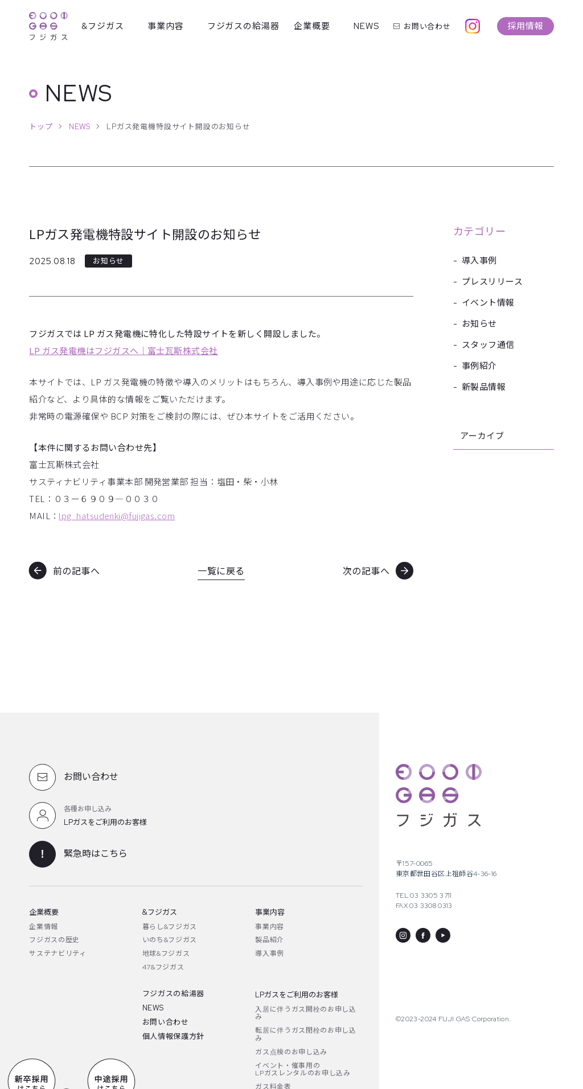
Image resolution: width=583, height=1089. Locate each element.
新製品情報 (484, 387)
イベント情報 (488, 303)
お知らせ (479, 324)
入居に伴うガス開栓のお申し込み (305, 1013)
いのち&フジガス (169, 939)
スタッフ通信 (488, 345)
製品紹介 (269, 939)
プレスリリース (492, 281)
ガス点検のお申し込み (291, 1052)
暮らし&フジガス (169, 926)
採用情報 (525, 26)
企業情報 (43, 926)
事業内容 (165, 26)
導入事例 (479, 260)
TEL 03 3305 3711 (424, 895)
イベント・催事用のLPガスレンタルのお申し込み (302, 1069)
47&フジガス (163, 967)
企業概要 (312, 26)
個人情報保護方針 (173, 1036)
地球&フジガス (166, 953)
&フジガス (102, 26)
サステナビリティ (57, 953)
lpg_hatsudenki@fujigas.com (117, 515)
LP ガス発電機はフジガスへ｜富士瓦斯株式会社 (123, 350)
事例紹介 (479, 366)
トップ (41, 126)
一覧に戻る (221, 571)
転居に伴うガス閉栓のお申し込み (305, 1034)
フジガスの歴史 (54, 939)
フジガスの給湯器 (243, 26)
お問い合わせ (422, 26)
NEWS (366, 26)
